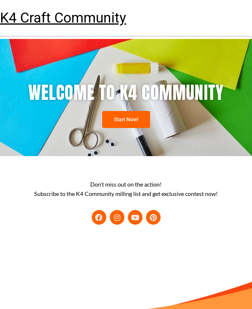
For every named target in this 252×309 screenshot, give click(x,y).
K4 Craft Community (63, 17)
